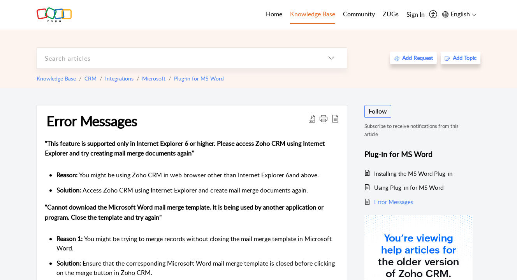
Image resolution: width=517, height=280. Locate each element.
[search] (176, 58)
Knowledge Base (56, 78)
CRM (90, 78)
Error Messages (91, 121)
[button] (323, 118)
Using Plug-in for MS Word (408, 187)
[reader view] (335, 118)
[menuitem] (416, 15)
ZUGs (391, 14)
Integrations (119, 78)
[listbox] (331, 58)
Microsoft (153, 78)
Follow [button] (378, 111)
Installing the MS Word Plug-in (413, 173)
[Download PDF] (312, 118)
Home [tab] (274, 14)
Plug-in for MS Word (199, 78)
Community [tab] (359, 14)
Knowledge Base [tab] (312, 14)
